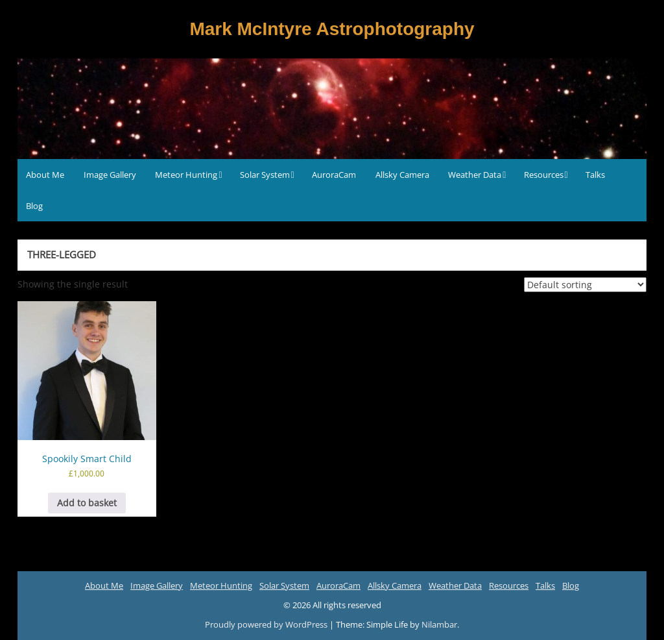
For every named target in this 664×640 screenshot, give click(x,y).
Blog (34, 206)
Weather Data (474, 174)
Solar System (265, 174)
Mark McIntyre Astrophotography (331, 29)
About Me (45, 174)
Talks (595, 174)
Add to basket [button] (87, 503)
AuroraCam (334, 174)
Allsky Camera (402, 174)
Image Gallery (110, 174)
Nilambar (439, 624)
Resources (543, 174)
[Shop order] (585, 284)
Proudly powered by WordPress (267, 624)
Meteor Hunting (186, 174)
